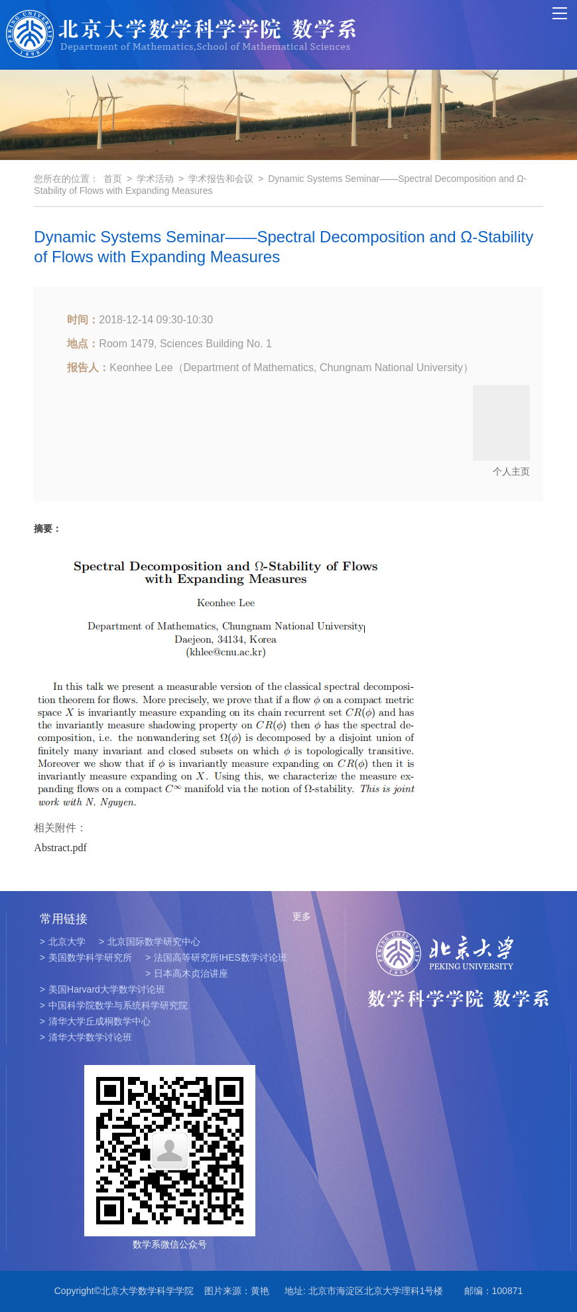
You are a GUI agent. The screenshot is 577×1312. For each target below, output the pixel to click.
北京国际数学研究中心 (149, 941)
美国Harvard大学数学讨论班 (102, 989)
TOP (559, 1285)
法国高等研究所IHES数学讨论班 (216, 957)
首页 (112, 178)
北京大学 (63, 941)
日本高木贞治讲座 (186, 973)
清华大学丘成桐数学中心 (95, 1021)
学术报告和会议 (220, 178)
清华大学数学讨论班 (86, 1037)
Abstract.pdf (60, 847)
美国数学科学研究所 (86, 957)
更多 (301, 916)
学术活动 (155, 178)
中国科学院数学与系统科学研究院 (114, 1005)
